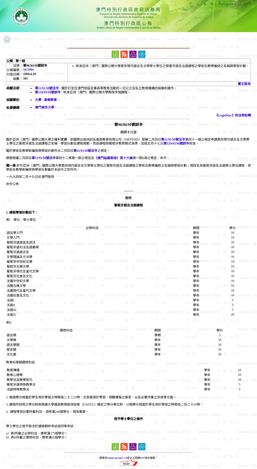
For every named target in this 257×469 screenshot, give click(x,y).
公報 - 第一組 (15, 61)
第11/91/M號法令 (47, 88)
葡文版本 (244, 84)
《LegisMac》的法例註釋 (233, 115)
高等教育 (50, 100)
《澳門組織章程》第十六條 (113, 158)
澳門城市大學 (44, 107)
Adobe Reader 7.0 (117, 457)
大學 (38, 100)
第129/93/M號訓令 (48, 92)
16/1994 (28, 69)
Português (225, 4)
